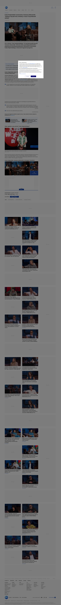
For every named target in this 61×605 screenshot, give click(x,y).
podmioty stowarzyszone (32, 63)
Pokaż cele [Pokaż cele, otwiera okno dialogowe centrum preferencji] (27, 76)
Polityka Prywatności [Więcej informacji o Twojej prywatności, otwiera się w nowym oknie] (25, 67)
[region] (31, 69)
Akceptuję (33, 76)
